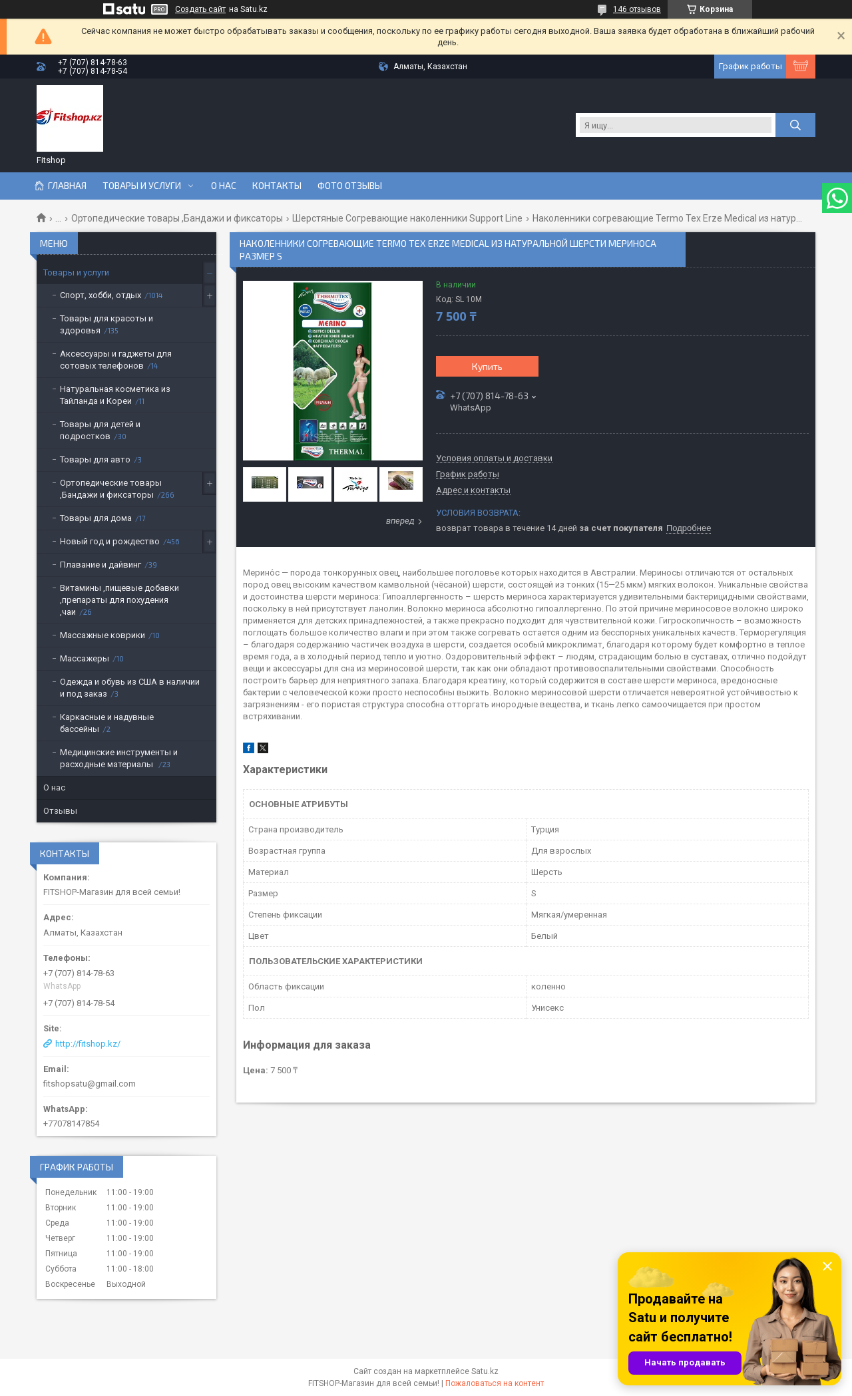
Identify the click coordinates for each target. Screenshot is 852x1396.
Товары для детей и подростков (100, 430)
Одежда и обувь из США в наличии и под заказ (130, 688)
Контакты (277, 185)
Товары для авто (95, 459)
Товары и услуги (142, 185)
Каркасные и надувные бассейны (107, 723)
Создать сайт (200, 9)
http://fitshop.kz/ (87, 1044)
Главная (67, 185)
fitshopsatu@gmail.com (89, 1084)
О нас (223, 185)
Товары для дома (96, 518)
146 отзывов (637, 9)
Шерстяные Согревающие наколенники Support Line (407, 218)
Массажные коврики (102, 635)
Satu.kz (485, 1371)
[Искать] (795, 125)
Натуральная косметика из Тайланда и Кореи (115, 395)
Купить (487, 366)
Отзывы (60, 811)
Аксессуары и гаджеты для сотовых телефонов (116, 360)
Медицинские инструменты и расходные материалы (119, 758)
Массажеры (84, 658)
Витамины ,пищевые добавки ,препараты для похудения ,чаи (119, 600)
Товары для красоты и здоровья (106, 324)
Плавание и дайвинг (100, 565)
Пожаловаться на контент (494, 1383)
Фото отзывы (350, 185)
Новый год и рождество (110, 541)
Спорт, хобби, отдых (100, 295)
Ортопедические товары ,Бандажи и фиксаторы (177, 218)
